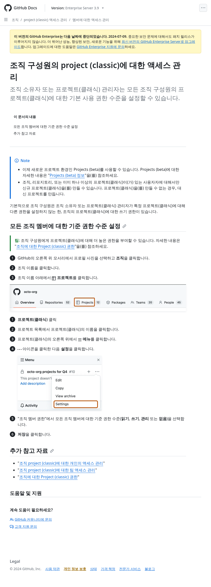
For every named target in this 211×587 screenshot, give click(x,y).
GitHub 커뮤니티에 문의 (31, 519)
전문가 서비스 (130, 568)
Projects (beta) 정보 (67, 175)
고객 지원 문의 (23, 526)
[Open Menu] (203, 8)
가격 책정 (108, 568)
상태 (93, 568)
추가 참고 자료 (32, 450)
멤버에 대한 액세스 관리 (90, 19)
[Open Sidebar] (6, 19)
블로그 (150, 568)
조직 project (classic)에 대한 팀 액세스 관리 (57, 470)
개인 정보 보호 (75, 568)
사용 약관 (52, 568)
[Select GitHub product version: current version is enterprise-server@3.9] (77, 8)
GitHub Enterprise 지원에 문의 (100, 46)
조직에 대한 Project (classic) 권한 (45, 246)
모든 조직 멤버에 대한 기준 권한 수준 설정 (68, 226)
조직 (15, 19)
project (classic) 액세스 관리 (45, 19)
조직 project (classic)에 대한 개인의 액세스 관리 (61, 463)
